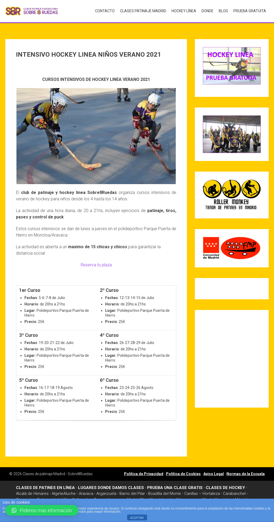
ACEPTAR (137, 517)
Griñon (77, 497)
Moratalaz (223, 497)
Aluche (69, 490)
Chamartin (25, 497)
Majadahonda (161, 497)
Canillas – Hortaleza (202, 490)
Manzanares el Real (193, 497)
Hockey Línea (184, 11)
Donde (207, 11)
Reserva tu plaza (96, 262)
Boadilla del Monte (164, 490)
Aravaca (86, 490)
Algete (57, 490)
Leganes (116, 497)
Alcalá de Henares (32, 490)
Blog (223, 11)
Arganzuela (106, 490)
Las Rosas (96, 497)
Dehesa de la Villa (53, 497)
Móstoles (243, 497)
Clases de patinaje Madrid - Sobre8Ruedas (58, 471)
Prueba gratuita (249, 11)
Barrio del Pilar (132, 490)
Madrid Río (136, 497)
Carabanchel (234, 490)
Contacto (105, 11)
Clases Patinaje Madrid (143, 11)
